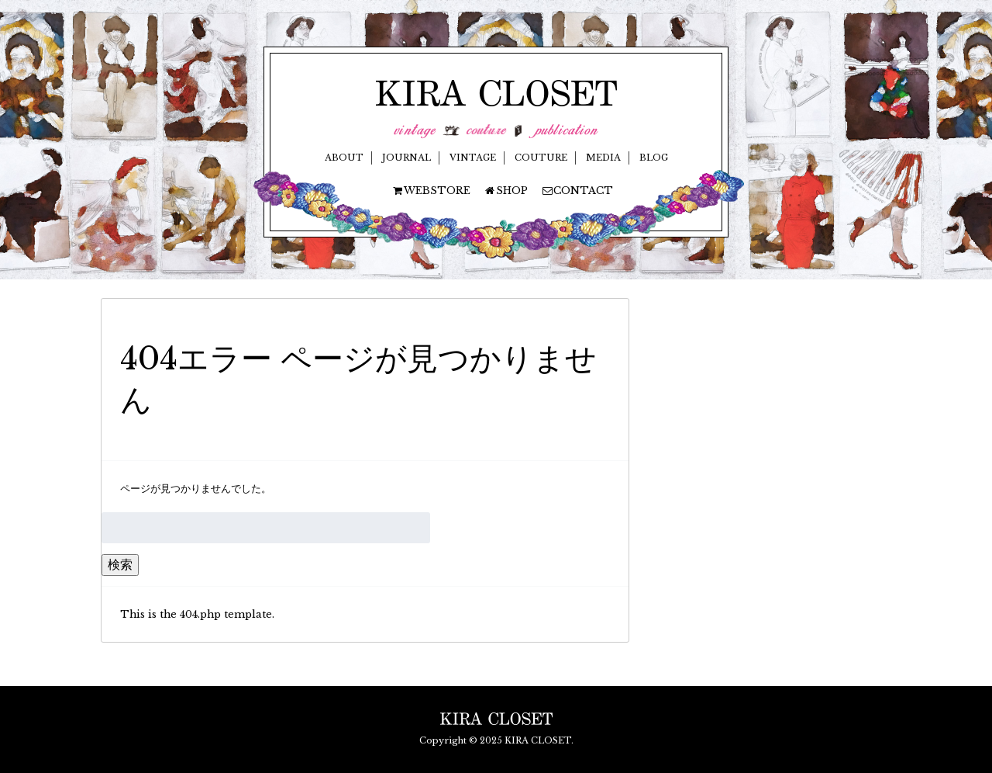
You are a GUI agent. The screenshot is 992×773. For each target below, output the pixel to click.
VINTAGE (473, 157)
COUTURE (541, 157)
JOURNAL (406, 157)
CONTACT (577, 190)
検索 (120, 564)
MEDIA (603, 157)
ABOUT (344, 157)
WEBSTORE (430, 190)
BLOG (653, 157)
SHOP (506, 190)
